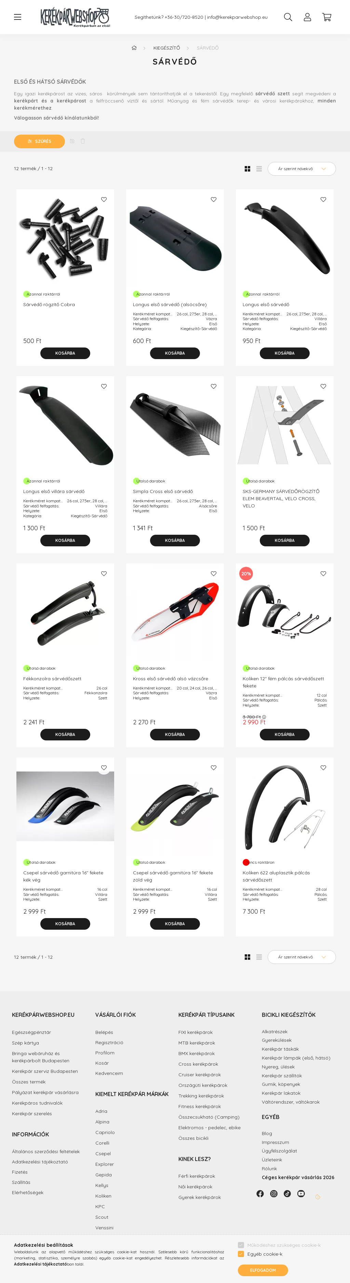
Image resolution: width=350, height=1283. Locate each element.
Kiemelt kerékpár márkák (132, 1094)
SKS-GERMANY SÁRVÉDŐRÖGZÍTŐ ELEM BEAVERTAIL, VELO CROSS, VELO (281, 498)
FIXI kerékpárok (195, 1032)
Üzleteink (272, 1160)
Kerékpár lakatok (281, 1093)
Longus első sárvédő (266, 304)
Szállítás (21, 1182)
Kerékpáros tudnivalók (37, 1103)
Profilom (105, 1053)
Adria (101, 1111)
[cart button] (326, 17)
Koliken (103, 1196)
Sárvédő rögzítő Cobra (49, 304)
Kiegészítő (166, 48)
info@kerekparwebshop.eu (237, 17)
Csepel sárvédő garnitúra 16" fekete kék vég (63, 876)
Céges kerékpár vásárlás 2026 (298, 1177)
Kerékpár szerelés (32, 1113)
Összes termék (28, 1082)
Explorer (104, 1164)
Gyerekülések (277, 1040)
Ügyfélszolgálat (279, 1151)
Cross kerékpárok (198, 1064)
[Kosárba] (65, 353)
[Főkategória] (134, 48)
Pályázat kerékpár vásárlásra (45, 1092)
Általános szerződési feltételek (46, 1152)
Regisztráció (109, 1043)
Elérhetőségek (27, 1193)
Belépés (104, 1032)
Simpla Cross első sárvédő (163, 491)
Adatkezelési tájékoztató (40, 1162)
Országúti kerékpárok (202, 1085)
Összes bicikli (193, 1138)
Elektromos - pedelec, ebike (209, 1127)
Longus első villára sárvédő (53, 491)
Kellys (101, 1185)
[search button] (288, 17)
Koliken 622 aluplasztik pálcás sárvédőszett (276, 876)
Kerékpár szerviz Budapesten (45, 1071)
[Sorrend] (302, 169)
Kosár (102, 1063)
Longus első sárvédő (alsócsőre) (170, 304)
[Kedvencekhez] (104, 199)
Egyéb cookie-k (264, 1254)
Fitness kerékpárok (199, 1106)
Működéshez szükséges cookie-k (284, 1245)
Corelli (102, 1143)
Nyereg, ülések (278, 1067)
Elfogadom (263, 1270)
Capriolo (105, 1132)
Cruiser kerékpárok (199, 1075)
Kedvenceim (109, 1073)
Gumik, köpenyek (281, 1084)
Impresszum (275, 1142)
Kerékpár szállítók (282, 1076)
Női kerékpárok (195, 1187)
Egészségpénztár (31, 1032)
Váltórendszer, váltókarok (291, 1102)
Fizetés (20, 1172)
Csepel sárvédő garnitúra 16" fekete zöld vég (173, 876)
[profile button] (307, 17)
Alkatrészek (274, 1031)
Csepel (103, 1153)
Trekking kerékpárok (201, 1096)
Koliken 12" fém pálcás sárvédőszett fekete (283, 682)
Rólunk (269, 1168)
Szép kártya (25, 1043)
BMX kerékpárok (196, 1053)
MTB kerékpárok (196, 1043)
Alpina (102, 1122)
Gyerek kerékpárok (199, 1197)
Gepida (103, 1175)
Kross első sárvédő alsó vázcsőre (170, 678)
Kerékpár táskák (280, 1049)
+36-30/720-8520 (184, 17)
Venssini (104, 1228)
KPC (100, 1206)
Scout (101, 1217)
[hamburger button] (17, 17)
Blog (267, 1133)
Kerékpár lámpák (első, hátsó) (296, 1058)
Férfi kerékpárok (196, 1176)
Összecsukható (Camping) (209, 1117)
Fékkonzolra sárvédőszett (52, 678)
